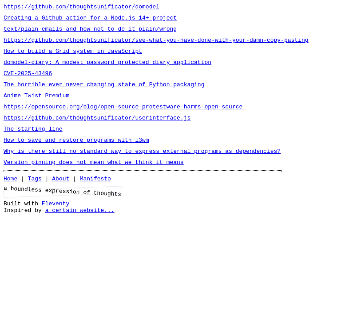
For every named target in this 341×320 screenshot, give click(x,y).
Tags (35, 200)
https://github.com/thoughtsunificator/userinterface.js (97, 132)
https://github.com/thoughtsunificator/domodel (81, 8)
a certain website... (80, 235)
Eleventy (55, 227)
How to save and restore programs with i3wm (76, 157)
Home (10, 200)
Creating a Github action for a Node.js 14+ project (90, 20)
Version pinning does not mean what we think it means (94, 182)
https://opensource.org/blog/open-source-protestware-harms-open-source (123, 120)
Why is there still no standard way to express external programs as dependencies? (142, 169)
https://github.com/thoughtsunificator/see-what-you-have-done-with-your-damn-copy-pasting (156, 45)
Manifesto (95, 200)
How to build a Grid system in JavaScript (73, 57)
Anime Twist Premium (36, 107)
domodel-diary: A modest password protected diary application (107, 70)
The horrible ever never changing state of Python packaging (104, 95)
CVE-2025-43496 (28, 82)
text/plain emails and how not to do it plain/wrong (90, 32)
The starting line (33, 144)
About (60, 200)
